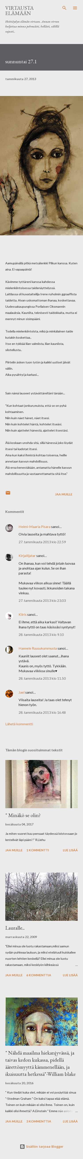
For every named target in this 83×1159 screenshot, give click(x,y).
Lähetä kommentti (19, 724)
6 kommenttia (38, 975)
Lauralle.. (15, 927)
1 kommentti (37, 850)
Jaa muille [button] (63, 494)
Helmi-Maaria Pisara (34, 526)
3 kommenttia (38, 1121)
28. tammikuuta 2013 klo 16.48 (42, 712)
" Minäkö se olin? (23, 815)
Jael (22, 692)
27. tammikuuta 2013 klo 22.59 (42, 542)
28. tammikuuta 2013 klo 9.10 (41, 634)
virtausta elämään (19, 10)
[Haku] (64, 8)
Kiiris (23, 614)
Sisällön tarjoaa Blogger (41, 1146)
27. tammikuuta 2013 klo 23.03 (42, 600)
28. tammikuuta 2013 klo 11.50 (42, 678)
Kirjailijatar (27, 555)
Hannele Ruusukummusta (38, 648)
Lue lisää (70, 850)
